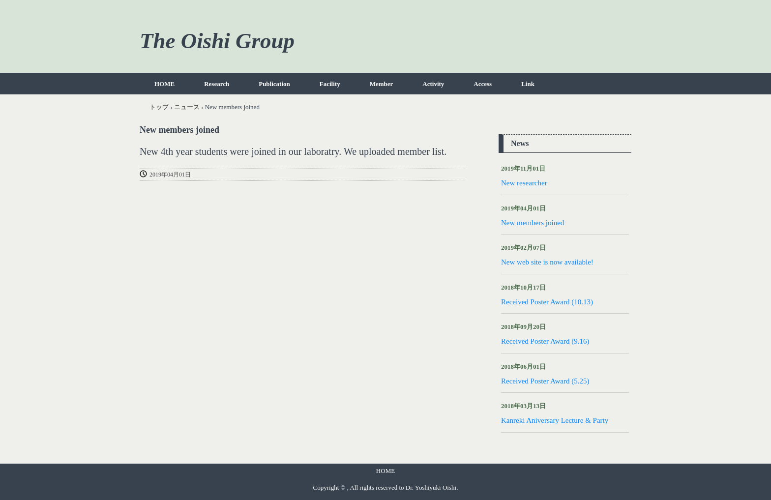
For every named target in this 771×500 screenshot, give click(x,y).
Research (216, 84)
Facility (330, 84)
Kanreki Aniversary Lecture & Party (554, 420)
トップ (159, 107)
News (520, 143)
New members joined (532, 223)
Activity (433, 84)
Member (381, 84)
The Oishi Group (217, 41)
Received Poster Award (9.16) (545, 341)
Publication (274, 84)
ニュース (187, 107)
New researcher (524, 183)
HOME (164, 84)
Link (527, 84)
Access (483, 84)
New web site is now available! (547, 262)
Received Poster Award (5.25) (545, 381)
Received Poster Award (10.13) (547, 302)
